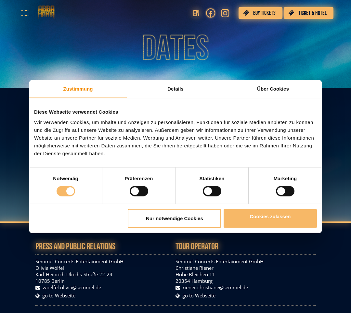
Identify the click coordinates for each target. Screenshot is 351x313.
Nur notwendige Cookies (174, 218)
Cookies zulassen (270, 216)
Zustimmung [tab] (78, 89)
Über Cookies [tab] (273, 89)
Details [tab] (175, 89)
